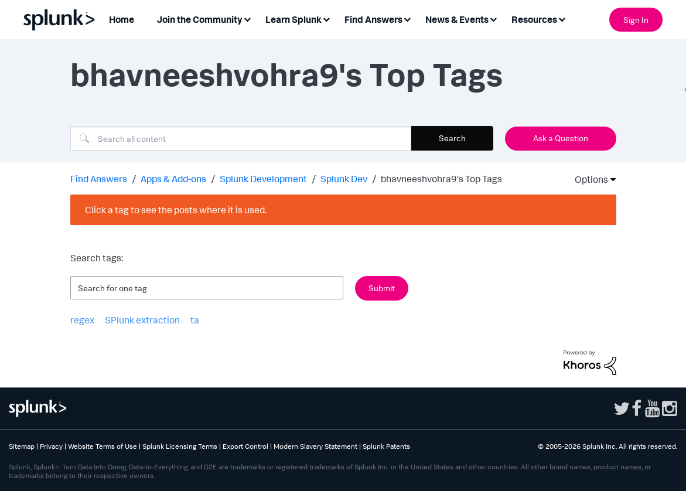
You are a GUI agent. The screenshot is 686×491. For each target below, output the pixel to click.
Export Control (245, 446)
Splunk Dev (343, 179)
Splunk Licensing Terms (179, 446)
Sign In (636, 20)
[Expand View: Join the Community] (247, 18)
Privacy (51, 446)
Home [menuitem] (121, 19)
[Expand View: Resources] (562, 18)
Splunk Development (263, 179)
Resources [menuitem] (534, 19)
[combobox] (240, 138)
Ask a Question (560, 138)
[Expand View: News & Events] (493, 18)
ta (194, 320)
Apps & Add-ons (173, 179)
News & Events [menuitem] (457, 19)
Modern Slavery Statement (315, 446)
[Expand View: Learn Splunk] (326, 18)
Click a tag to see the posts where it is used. (176, 210)
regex (82, 320)
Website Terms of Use (102, 446)
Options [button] (587, 179)
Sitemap (22, 446)
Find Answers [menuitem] (373, 19)
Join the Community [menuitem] (200, 19)
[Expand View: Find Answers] (407, 18)
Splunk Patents (386, 446)
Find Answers (98, 179)
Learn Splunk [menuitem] (293, 19)
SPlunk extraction (142, 320)
